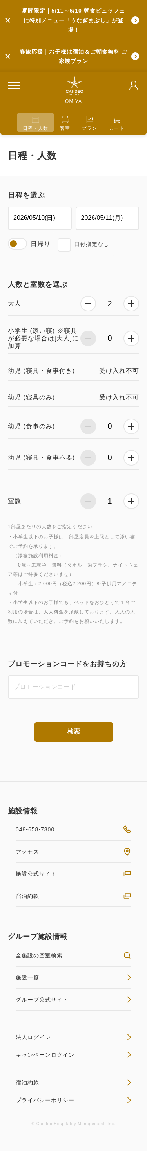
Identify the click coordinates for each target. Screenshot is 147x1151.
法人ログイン (73, 1037)
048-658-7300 (73, 829)
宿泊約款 (73, 896)
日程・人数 (35, 123)
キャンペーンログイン (73, 1055)
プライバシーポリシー (73, 1100)
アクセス (73, 852)
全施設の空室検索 (73, 955)
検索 (73, 731)
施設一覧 (73, 977)
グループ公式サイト (73, 1000)
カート (116, 123)
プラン (89, 123)
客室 (65, 123)
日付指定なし (91, 244)
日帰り (41, 244)
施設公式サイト (73, 874)
